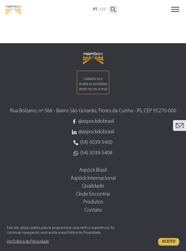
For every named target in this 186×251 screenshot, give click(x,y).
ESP (103, 10)
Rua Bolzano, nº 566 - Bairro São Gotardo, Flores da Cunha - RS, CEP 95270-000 (93, 111)
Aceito (168, 242)
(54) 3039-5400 (93, 142)
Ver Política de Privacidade (28, 242)
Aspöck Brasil (93, 170)
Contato (93, 210)
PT (95, 10)
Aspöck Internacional (93, 178)
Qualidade (93, 186)
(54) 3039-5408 (93, 153)
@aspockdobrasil (93, 121)
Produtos (93, 202)
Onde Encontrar (93, 194)
